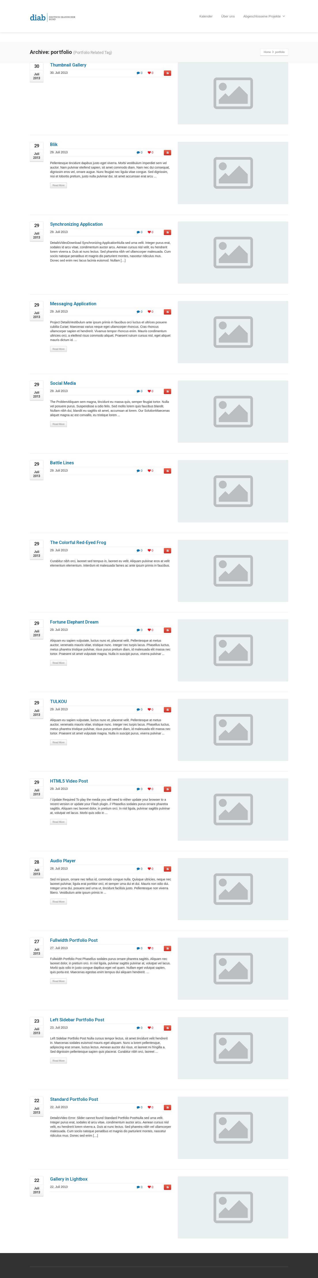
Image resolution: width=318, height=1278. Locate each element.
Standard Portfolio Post (74, 1099)
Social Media (63, 383)
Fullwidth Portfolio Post (74, 940)
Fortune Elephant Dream (74, 622)
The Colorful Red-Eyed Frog (78, 542)
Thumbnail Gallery (68, 65)
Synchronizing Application (76, 224)
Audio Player (63, 860)
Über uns (228, 12)
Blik (53, 144)
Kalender (206, 12)
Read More (58, 185)
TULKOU (58, 701)
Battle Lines (62, 462)
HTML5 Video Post (69, 781)
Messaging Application (73, 303)
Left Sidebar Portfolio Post (77, 1019)
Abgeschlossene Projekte (264, 12)
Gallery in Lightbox (68, 1179)
